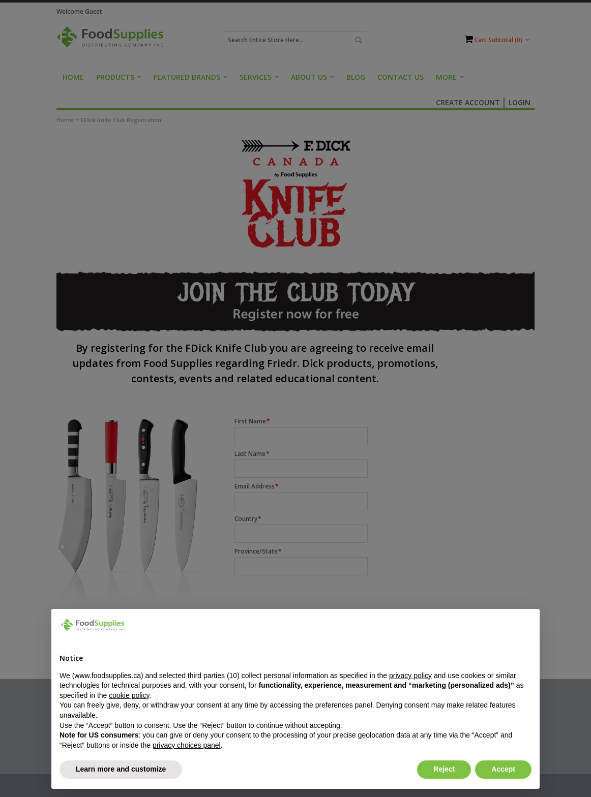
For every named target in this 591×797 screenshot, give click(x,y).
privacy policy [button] (410, 675)
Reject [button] (444, 769)
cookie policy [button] (129, 695)
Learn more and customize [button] (121, 769)
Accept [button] (503, 769)
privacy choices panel (187, 745)
